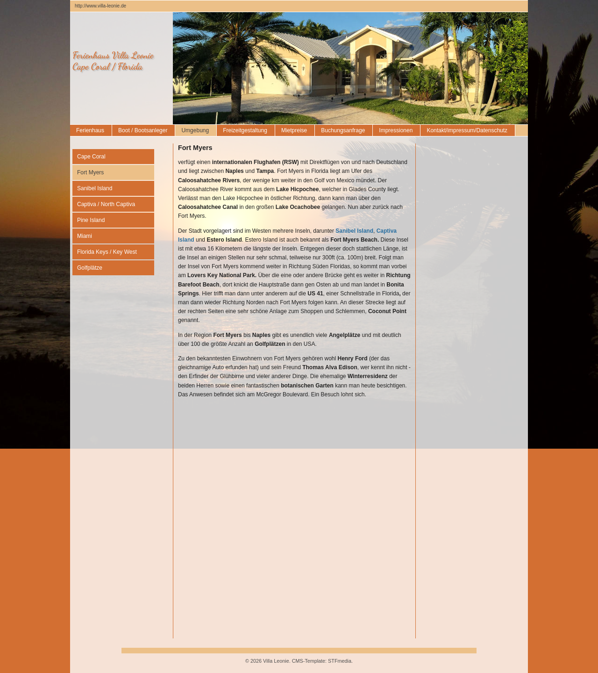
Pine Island (91, 220)
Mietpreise (294, 130)
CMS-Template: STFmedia (321, 661)
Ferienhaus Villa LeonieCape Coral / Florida (112, 61)
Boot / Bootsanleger (142, 130)
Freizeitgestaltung (245, 130)
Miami (84, 236)
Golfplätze (89, 268)
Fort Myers (90, 172)
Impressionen (396, 130)
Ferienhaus (90, 130)
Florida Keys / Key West (107, 252)
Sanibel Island (94, 188)
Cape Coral (91, 156)
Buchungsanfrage (343, 130)
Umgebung (195, 130)
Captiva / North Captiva (106, 204)
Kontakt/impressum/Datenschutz (467, 130)
